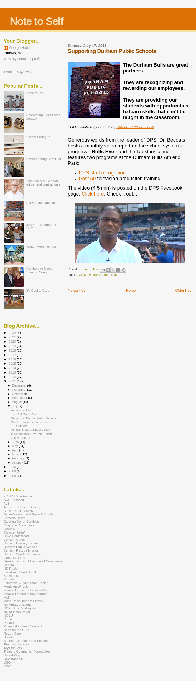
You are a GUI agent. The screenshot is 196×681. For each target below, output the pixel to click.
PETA (8, 619)
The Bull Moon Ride (24, 414)
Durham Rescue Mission (21, 550)
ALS (7, 503)
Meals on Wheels (16, 586)
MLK (7, 597)
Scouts (9, 637)
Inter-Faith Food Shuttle (21, 572)
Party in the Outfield (40, 202)
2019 (13, 346)
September (20, 397)
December (19, 385)
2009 (13, 471)
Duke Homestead (16, 536)
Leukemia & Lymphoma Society (26, 583)
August (17, 402)
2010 (13, 467)
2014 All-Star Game (18, 496)
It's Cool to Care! (38, 290)
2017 (13, 355)
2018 (13, 350)
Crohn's (9, 528)
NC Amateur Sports (18, 604)
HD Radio (11, 568)
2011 (13, 381)
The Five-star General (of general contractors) (43, 182)
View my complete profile (23, 59)
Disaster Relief (14, 532)
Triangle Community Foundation (27, 651)
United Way (12, 655)
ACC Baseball (14, 500)
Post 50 (87, 178)
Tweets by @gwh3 (18, 72)
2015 (13, 363)
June (16, 442)
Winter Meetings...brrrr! (43, 246)
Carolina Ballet (14, 518)
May (15, 446)
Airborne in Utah (21, 410)
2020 (13, 341)
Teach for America (17, 644)
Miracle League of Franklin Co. (26, 590)
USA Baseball (14, 658)
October (18, 393)
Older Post (183, 290)
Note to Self (36, 21)
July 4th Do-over (21, 437)
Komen (9, 579)
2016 (13, 359)
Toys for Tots (13, 648)
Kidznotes (11, 575)
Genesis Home (14, 557)
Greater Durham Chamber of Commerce (33, 561)
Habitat (9, 565)
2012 (13, 377)
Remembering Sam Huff (43, 159)
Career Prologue (38, 137)
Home (131, 290)
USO (7, 662)
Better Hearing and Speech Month (28, 514)
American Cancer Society (22, 507)
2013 (13, 372)
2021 (13, 337)
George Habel (19, 48)
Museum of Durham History (23, 601)
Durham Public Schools (135, 127)
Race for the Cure (16, 630)
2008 (13, 475)
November (19, 389)
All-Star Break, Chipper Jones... (31, 429)
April (15, 450)
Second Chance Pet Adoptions (26, 640)
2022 (13, 332)
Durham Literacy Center (21, 543)
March (17, 454)
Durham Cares (14, 539)
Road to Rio (35, 93)
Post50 (114, 274)
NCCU (8, 615)
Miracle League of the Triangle (25, 593)
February (19, 458)
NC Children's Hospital (20, 608)
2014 (13, 368)
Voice (8, 666)
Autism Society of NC (19, 510)
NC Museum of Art (17, 612)
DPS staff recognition (102, 173)
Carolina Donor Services (21, 521)
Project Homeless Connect (23, 626)
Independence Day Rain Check (31, 433)
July (15, 406)
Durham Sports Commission (24, 554)
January (18, 462)
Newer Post (77, 290)
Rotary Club (12, 633)
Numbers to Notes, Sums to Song (40, 270)
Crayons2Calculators (19, 525)
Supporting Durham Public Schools (34, 418)
